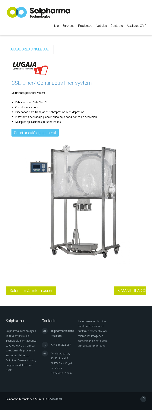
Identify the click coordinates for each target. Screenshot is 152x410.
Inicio (55, 25)
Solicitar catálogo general (35, 133)
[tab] (29, 49)
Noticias (101, 25)
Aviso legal (55, 399)
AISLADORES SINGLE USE (30, 49)
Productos (85, 25)
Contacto (117, 25)
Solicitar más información (31, 290)
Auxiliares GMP (136, 25)
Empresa (68, 25)
